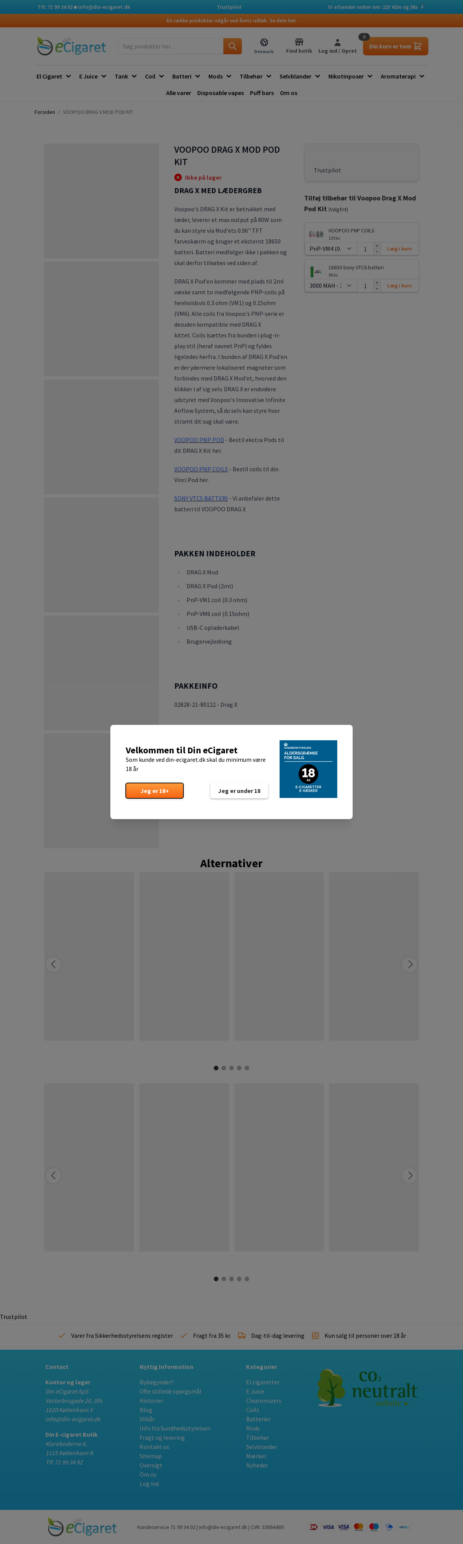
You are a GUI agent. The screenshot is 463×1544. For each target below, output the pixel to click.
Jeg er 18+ (154, 791)
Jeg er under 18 (239, 791)
